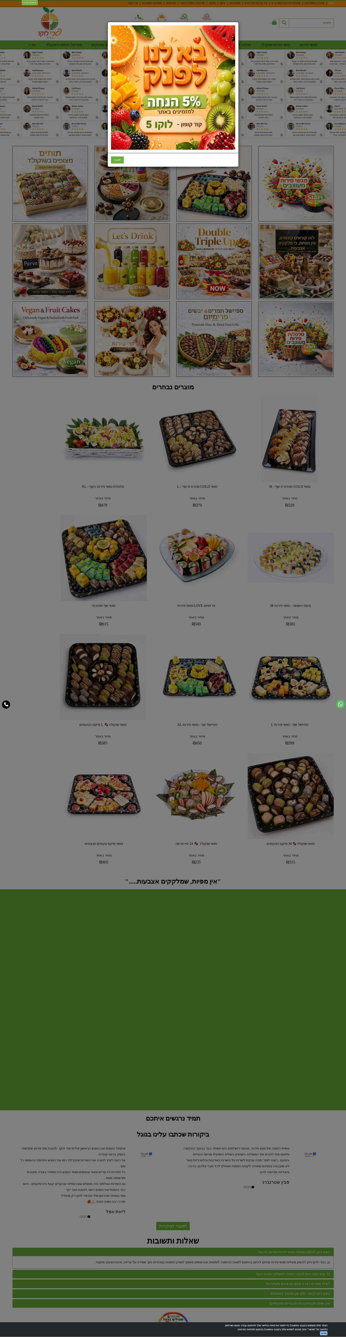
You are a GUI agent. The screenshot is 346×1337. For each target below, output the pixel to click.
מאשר (324, 1333)
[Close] (117, 159)
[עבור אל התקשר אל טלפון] (6, 704)
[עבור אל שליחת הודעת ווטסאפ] (340, 704)
